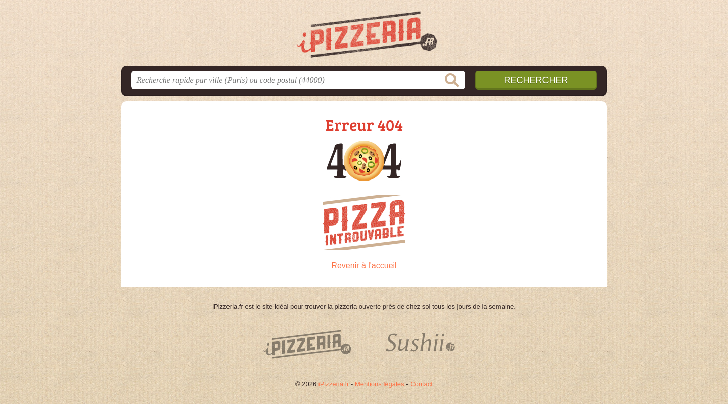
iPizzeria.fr (333, 384)
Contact (421, 384)
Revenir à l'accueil (363, 265)
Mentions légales (379, 384)
